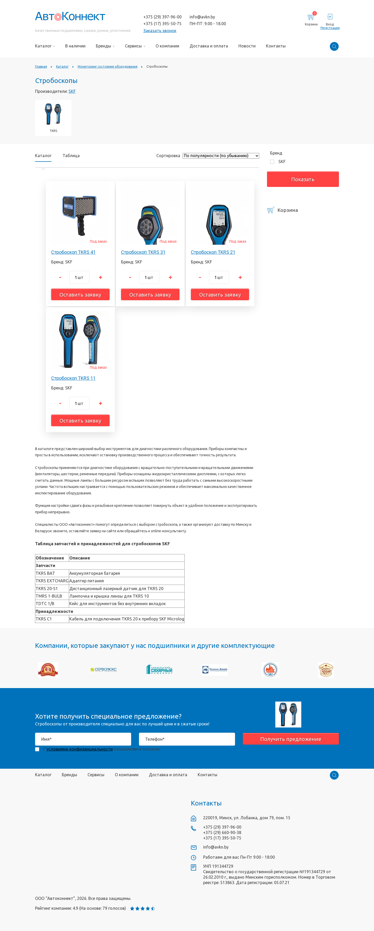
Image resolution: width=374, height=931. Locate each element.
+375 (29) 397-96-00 (162, 17)
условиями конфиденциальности (79, 749)
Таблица (71, 155)
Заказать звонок (159, 30)
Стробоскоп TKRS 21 (213, 252)
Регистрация (329, 28)
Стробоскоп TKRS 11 (73, 378)
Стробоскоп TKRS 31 (143, 252)
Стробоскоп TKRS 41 (73, 252)
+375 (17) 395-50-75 (162, 23)
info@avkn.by (202, 17)
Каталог (43, 155)
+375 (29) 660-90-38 (222, 832)
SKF (72, 91)
